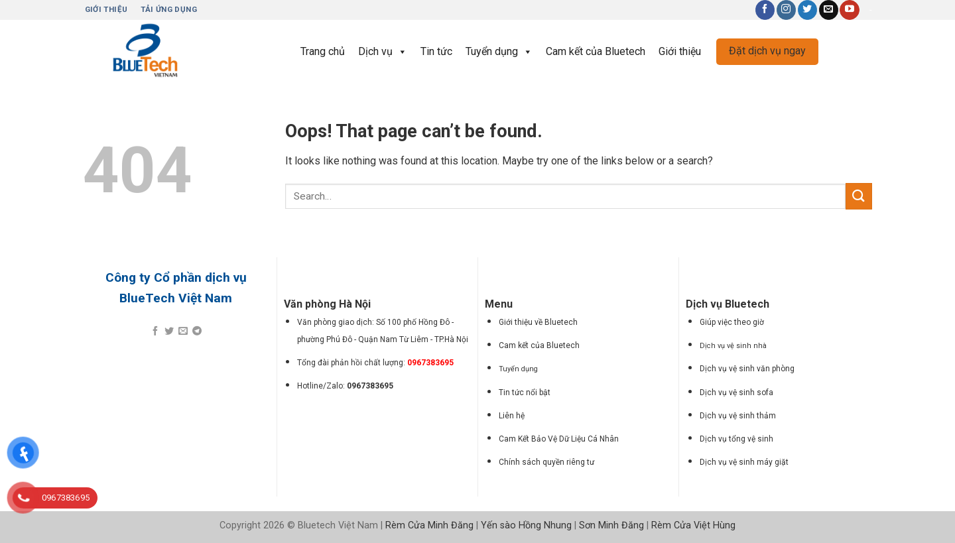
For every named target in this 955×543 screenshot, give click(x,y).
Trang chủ (322, 51)
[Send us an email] (828, 10)
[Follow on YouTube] (849, 10)
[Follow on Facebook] (765, 10)
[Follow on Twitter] (807, 10)
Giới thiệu (680, 51)
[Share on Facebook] (155, 331)
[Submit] (859, 196)
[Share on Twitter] (169, 331)
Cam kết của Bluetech (595, 51)
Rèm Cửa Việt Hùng (693, 525)
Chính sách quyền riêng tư (546, 462)
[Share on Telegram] (197, 331)
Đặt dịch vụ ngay (767, 50)
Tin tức (436, 51)
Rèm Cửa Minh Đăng (429, 525)
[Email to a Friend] (183, 331)
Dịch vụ (382, 51)
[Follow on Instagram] (786, 10)
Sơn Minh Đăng (611, 525)
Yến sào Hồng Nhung (526, 525)
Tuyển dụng (499, 51)
